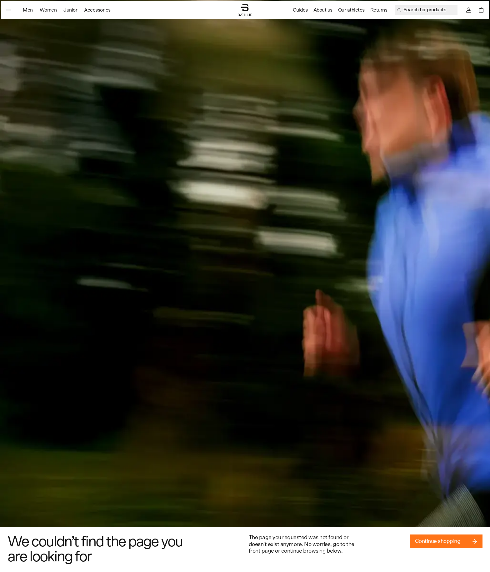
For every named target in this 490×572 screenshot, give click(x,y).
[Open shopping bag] (481, 10)
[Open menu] (8, 10)
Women (48, 10)
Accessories (97, 10)
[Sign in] (468, 10)
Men (28, 10)
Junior (70, 10)
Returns (379, 10)
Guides (300, 10)
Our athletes (351, 10)
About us (322, 10)
